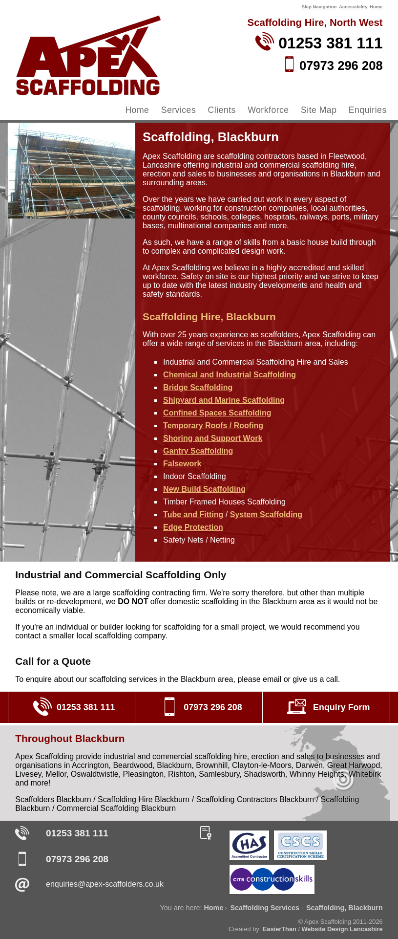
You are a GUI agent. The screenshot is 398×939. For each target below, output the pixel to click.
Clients (222, 110)
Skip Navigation (318, 6)
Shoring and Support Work (212, 438)
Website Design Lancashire (342, 929)
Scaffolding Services (264, 908)
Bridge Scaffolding (197, 387)
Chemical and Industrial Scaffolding (229, 375)
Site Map (318, 110)
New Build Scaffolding (204, 489)
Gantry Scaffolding (198, 451)
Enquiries (368, 110)
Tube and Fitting (193, 514)
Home (376, 6)
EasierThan (279, 929)
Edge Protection (193, 527)
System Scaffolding (266, 514)
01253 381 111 (77, 833)
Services (178, 110)
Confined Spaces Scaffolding (217, 413)
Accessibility (353, 6)
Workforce (268, 110)
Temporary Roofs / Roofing (213, 425)
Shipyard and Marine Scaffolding (224, 400)
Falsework (182, 463)
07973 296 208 (77, 859)
